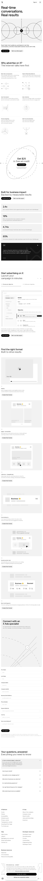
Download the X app (6, 824)
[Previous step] (38, 278)
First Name (3, 669)
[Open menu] (40, 2)
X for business (5, 854)
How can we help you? (6, 721)
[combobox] (21, 711)
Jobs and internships (28, 818)
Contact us (4, 842)
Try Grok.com (4, 826)
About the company (28, 812)
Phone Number (4, 701)
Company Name (4, 682)
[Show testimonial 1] (38, 245)
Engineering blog (27, 842)
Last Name (3, 676)
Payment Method (5, 708)
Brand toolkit (26, 816)
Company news (27, 814)
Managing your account (7, 838)
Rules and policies (6, 840)
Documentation (27, 836)
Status (3, 814)
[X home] (2, 2)
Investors (25, 820)
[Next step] (41, 278)
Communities (26, 840)
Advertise (3, 852)
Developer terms (27, 844)
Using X (3, 836)
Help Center (4, 834)
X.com (2, 812)
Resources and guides (7, 856)
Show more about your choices (22, 871)
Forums (25, 838)
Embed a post (5, 818)
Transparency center (6, 822)
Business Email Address (6, 695)
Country (3, 714)
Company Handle (5, 689)
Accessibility (4, 816)
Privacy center (5, 820)
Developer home (27, 834)
